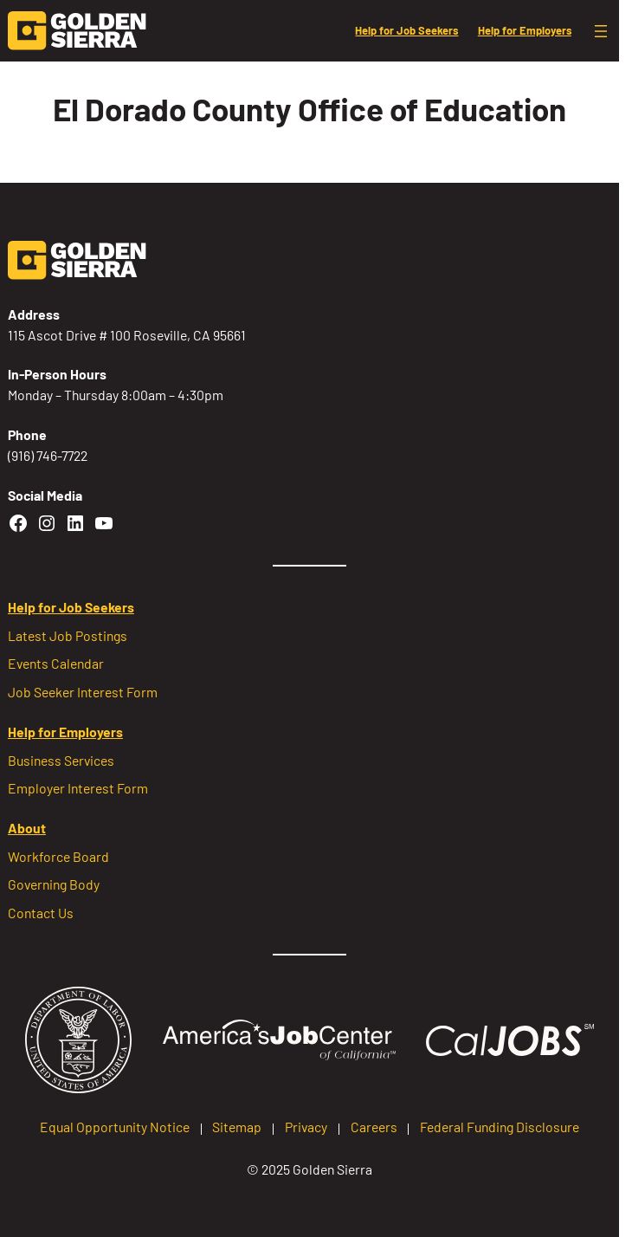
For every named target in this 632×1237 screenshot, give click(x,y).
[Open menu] (600, 31)
